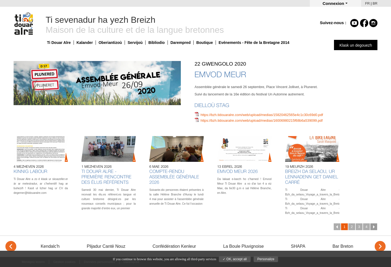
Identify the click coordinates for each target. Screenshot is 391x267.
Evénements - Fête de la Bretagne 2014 (254, 42)
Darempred (181, 42)
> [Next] (380, 246)
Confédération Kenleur (174, 246)
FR (367, 3)
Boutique (204, 42)
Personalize (266, 259)
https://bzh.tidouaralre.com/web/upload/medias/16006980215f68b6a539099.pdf (262, 120)
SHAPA (298, 246)
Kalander (85, 42)
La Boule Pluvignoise (243, 246)
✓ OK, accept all (235, 259)
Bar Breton (342, 246)
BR (375, 3)
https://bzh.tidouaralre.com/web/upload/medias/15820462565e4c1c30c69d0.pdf (262, 115)
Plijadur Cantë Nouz (106, 246)
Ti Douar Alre (59, 42)
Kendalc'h (50, 246)
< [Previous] (10, 246)
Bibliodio (156, 42)
